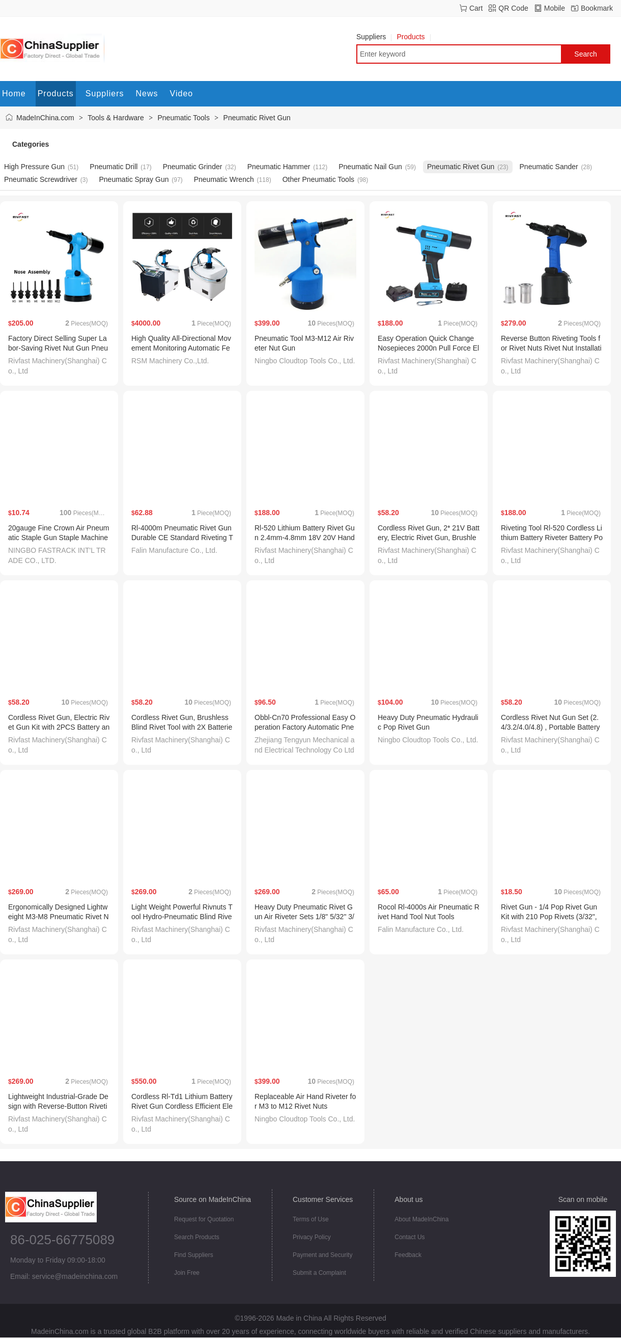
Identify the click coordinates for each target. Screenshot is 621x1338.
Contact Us (409, 1237)
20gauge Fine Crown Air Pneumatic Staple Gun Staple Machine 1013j (58, 537)
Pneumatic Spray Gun (134, 179)
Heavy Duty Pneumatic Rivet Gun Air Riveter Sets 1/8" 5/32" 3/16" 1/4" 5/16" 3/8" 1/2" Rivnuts (304, 916)
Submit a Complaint (319, 1272)
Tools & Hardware (116, 118)
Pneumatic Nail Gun (370, 167)
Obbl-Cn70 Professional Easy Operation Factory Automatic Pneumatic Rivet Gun (305, 727)
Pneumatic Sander (549, 167)
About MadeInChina (421, 1219)
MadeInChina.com (45, 118)
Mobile (554, 8)
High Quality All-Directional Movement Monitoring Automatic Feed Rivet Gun (181, 348)
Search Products (196, 1237)
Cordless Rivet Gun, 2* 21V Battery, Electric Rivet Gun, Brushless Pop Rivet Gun (428, 537)
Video (181, 93)
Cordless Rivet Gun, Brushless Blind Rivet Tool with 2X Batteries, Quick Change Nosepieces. (181, 727)
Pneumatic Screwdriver (40, 179)
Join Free (187, 1272)
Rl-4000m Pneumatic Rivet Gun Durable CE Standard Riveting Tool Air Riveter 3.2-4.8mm (182, 537)
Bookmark (597, 8)
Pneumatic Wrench (224, 179)
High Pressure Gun (34, 167)
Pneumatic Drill (113, 167)
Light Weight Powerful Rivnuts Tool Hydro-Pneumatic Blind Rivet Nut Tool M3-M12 (182, 916)
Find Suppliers (193, 1255)
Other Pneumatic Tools (318, 179)
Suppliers (373, 37)
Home (14, 93)
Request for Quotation (204, 1219)
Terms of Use (311, 1219)
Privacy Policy (312, 1237)
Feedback (407, 1255)
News (147, 93)
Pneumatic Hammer (278, 167)
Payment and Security (322, 1255)
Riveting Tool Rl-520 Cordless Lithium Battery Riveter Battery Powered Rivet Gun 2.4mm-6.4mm (552, 537)
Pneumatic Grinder (192, 167)
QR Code (513, 8)
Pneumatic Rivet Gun (257, 118)
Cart (476, 8)
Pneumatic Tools (183, 118)
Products (413, 37)
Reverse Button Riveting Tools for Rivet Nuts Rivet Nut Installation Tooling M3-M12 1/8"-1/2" (551, 348)
